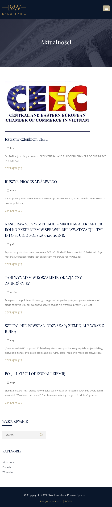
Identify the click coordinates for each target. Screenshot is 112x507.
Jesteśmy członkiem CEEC (26, 139)
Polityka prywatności (51, 501)
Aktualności (9, 462)
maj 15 (13, 340)
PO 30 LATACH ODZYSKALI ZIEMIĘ (35, 373)
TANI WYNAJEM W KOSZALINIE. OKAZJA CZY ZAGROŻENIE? (43, 280)
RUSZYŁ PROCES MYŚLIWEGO (31, 181)
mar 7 (13, 190)
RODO (68, 501)
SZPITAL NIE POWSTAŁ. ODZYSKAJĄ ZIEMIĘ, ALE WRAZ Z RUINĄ (54, 328)
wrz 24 (13, 292)
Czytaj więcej (13, 168)
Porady (6, 467)
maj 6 (12, 382)
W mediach (8, 472)
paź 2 (12, 244)
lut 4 (12, 148)
